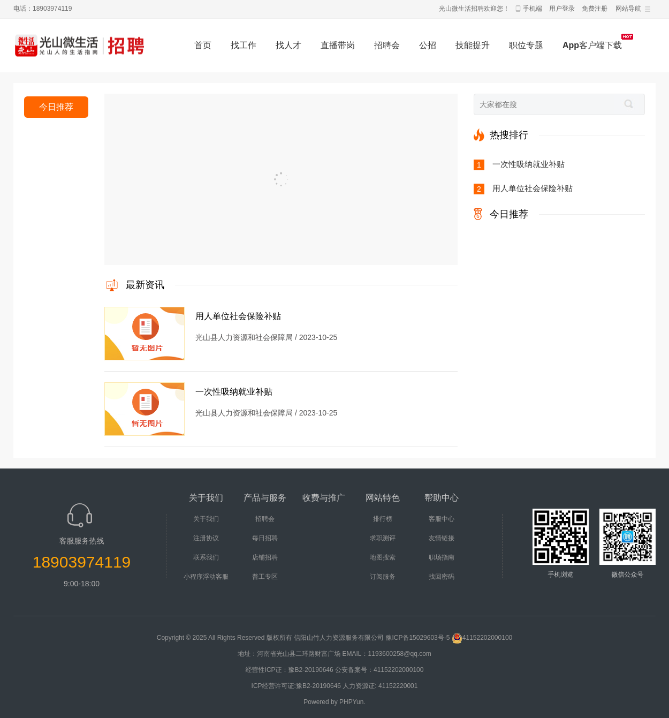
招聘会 (387, 45)
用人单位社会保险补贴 (238, 316)
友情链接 (441, 538)
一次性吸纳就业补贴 (233, 391)
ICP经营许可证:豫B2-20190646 (296, 686)
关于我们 (206, 519)
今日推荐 (56, 106)
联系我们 (206, 557)
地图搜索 (383, 557)
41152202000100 (482, 637)
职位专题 (526, 45)
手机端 (532, 8)
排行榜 (382, 519)
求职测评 (383, 538)
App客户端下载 (592, 45)
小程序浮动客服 (206, 576)
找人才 (288, 45)
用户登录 (562, 8)
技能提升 (472, 45)
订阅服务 (383, 576)
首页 (202, 45)
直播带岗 (338, 45)
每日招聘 (265, 538)
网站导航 (628, 8)
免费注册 (594, 8)
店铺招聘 (265, 557)
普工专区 (265, 576)
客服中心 (441, 519)
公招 (427, 45)
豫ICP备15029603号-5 (417, 637)
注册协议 (206, 538)
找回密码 (441, 576)
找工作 (243, 45)
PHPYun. (352, 702)
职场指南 (441, 557)
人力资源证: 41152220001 (380, 686)
